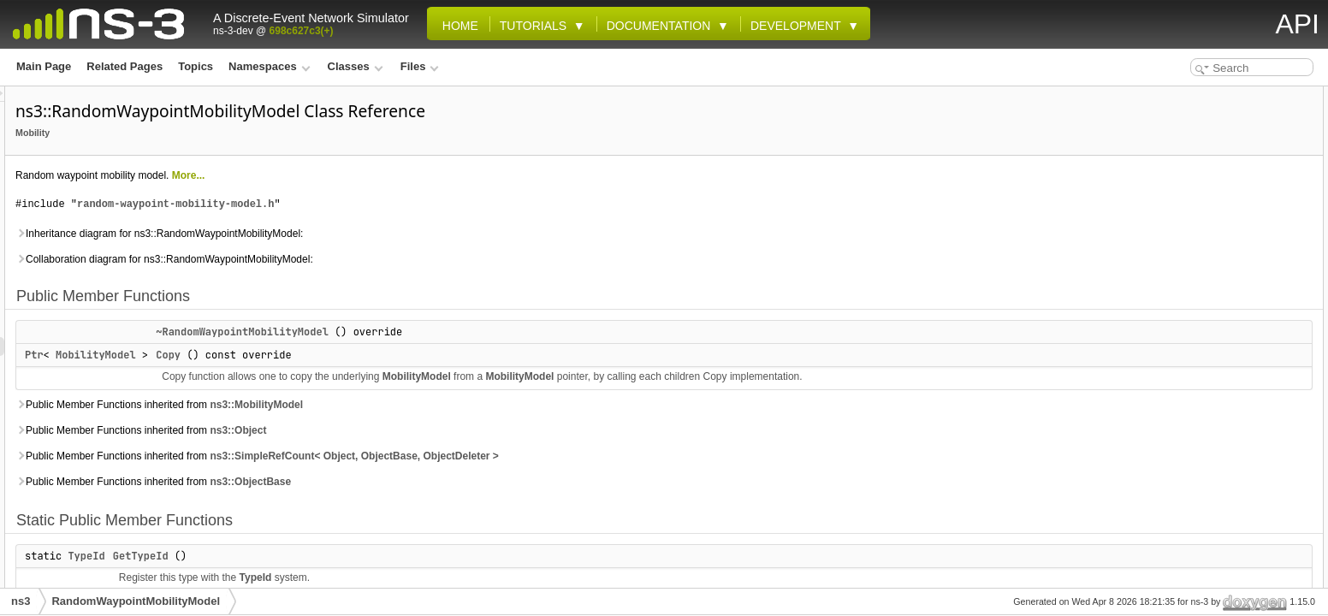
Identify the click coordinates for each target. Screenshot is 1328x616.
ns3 (20, 601)
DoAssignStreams (1195, 265)
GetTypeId (354, 556)
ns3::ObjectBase (464, 482)
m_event (1172, 378)
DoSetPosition (1186, 340)
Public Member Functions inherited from (373, 405)
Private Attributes (1180, 359)
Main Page (43, 66)
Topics (195, 66)
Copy (382, 355)
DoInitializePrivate (1195, 322)
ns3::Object (452, 430)
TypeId (300, 556)
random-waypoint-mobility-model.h (389, 204)
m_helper (1173, 397)
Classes (355, 66)
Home (457, 26)
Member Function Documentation (1219, 548)
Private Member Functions (1201, 228)
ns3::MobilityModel (470, 405)
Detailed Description (1186, 491)
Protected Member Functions (1207, 190)
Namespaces (269, 66)
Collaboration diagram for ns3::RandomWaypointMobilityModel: (378, 259)
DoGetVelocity (1185, 303)
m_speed (1173, 453)
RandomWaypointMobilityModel (135, 601)
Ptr (248, 355)
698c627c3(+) (302, 31)
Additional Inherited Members (1209, 472)
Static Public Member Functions (1215, 152)
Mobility (246, 132)
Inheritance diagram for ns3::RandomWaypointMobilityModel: (373, 234)
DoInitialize (1178, 209)
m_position (1178, 435)
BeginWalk (1177, 246)
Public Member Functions (1199, 96)
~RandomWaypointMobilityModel (456, 332)
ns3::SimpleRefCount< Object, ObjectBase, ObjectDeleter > (568, 456)
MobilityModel (310, 355)
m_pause (1173, 416)
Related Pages (124, 66)
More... (402, 175)
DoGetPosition (1186, 284)
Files (419, 66)
